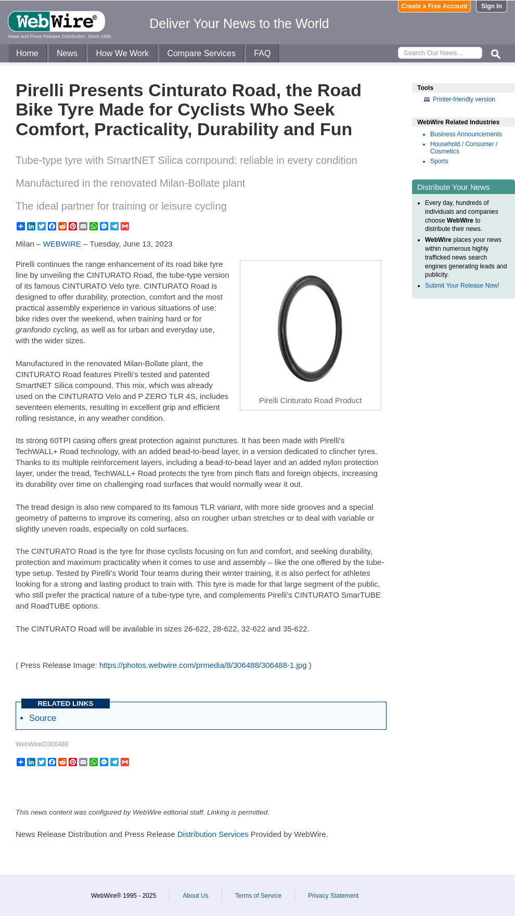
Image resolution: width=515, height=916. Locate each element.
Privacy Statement (333, 895)
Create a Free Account (435, 6)
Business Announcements (466, 134)
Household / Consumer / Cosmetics (463, 147)
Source (42, 718)
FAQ (262, 53)
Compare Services (201, 53)
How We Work (122, 53)
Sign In (491, 6)
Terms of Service (258, 895)
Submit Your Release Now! (462, 285)
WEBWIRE (62, 243)
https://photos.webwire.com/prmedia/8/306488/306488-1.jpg (203, 665)
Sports (439, 161)
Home (27, 53)
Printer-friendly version (464, 99)
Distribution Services (213, 834)
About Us (195, 895)
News (67, 53)
